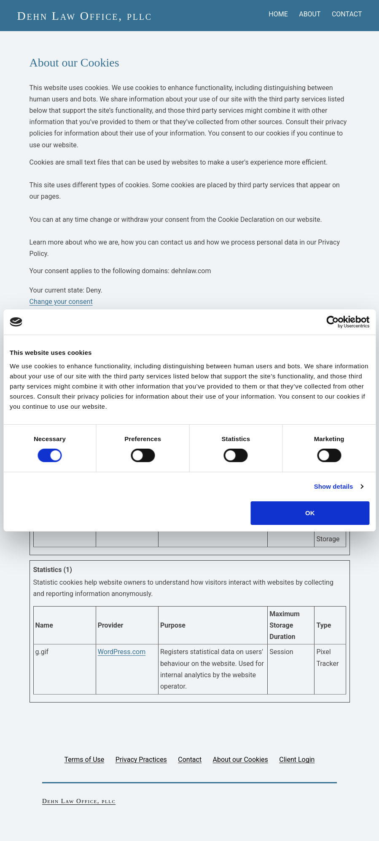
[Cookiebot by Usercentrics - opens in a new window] (332, 322)
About (309, 14)
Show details (333, 486)
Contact (347, 14)
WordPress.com (122, 652)
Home (278, 14)
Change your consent (61, 302)
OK (310, 512)
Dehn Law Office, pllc (84, 15)
